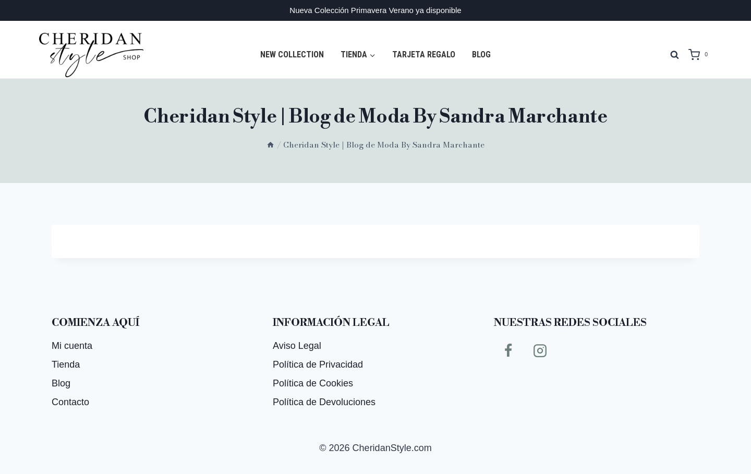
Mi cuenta (72, 346)
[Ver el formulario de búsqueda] (674, 55)
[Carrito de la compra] (700, 54)
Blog (481, 54)
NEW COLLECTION (292, 54)
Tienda (66, 364)
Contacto (70, 402)
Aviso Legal (297, 346)
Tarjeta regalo (423, 54)
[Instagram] (540, 350)
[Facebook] (508, 350)
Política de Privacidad (318, 364)
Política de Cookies (313, 383)
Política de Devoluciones (324, 402)
